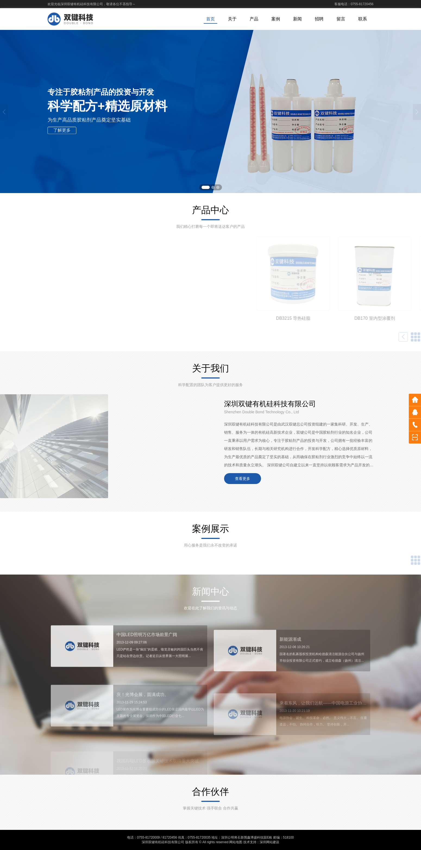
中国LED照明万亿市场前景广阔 (147, 649)
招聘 (319, 19)
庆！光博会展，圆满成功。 (143, 715)
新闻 (297, 19)
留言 (341, 19)
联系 (362, 19)
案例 (275, 19)
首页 (210, 19)
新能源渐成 (290, 658)
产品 (254, 19)
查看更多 (242, 478)
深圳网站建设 (269, 842)
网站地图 (235, 842)
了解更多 (62, 132)
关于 (232, 19)
